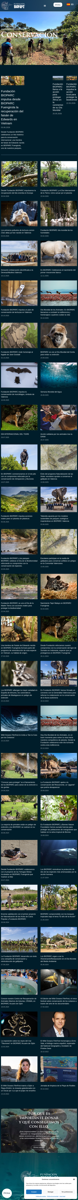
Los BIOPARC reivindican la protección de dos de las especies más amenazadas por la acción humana (58, 871)
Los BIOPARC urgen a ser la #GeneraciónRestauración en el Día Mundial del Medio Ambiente (58, 958)
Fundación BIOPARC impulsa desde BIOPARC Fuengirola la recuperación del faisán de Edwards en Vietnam (12, 107)
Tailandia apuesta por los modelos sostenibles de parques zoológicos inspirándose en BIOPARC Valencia (55, 518)
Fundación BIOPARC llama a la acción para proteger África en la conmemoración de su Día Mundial (60, 97)
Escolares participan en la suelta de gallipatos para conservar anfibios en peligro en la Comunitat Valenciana (58, 560)
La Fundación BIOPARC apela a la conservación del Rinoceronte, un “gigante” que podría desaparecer (58, 784)
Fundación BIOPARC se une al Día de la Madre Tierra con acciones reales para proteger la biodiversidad (17, 605)
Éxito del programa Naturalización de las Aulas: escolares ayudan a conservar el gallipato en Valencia (57, 476)
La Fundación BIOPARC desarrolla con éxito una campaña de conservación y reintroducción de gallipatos (19, 958)
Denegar (50, 1192)
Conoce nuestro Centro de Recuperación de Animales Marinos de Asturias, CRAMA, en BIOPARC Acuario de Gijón (18, 1001)
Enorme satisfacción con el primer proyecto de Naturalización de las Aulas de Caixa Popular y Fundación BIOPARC (18, 916)
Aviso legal (62, 1196)
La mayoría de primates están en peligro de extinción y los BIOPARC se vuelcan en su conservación (18, 827)
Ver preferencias (67, 1192)
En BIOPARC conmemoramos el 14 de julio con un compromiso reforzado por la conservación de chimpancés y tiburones (18, 476)
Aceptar (34, 1192)
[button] (74, 1179)
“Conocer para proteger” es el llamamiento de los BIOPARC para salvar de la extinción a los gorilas (19, 784)
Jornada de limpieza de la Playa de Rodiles (58, 1086)
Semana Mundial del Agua (51, 392)
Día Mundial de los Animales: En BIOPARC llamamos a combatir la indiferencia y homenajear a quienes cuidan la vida (58, 312)
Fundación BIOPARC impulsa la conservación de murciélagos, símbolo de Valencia (17, 394)
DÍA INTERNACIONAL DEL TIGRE (15, 434)
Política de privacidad (52, 1196)
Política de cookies (41, 1196)
